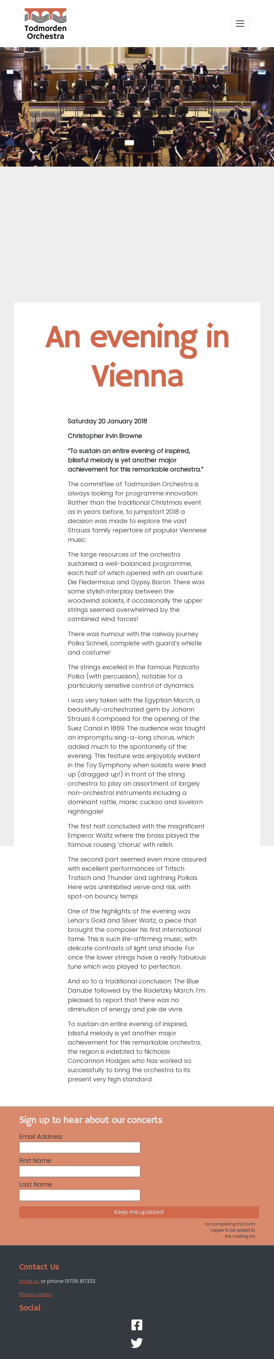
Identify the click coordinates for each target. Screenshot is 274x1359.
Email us (29, 1281)
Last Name (35, 1184)
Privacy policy (35, 1294)
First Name (35, 1160)
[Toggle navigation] (240, 23)
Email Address (40, 1136)
